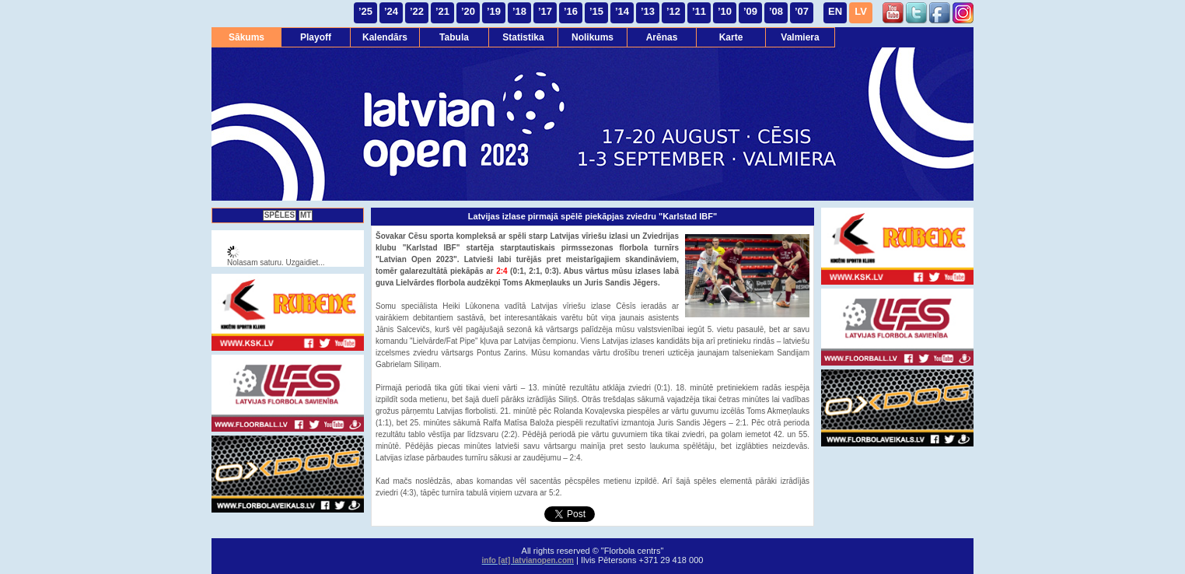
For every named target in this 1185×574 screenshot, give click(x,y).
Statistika (523, 37)
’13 (648, 11)
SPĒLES (279, 215)
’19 (494, 11)
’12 (673, 11)
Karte (731, 37)
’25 (365, 11)
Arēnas (662, 37)
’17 (545, 11)
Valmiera (800, 37)
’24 (391, 11)
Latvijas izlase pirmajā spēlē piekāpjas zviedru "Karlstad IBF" (592, 216)
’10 (725, 11)
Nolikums (592, 37)
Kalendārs (384, 37)
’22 (417, 11)
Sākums (246, 37)
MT (305, 215)
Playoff (315, 37)
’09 (750, 11)
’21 (442, 11)
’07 (802, 11)
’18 (519, 11)
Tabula (454, 37)
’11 (699, 11)
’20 (468, 11)
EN (835, 11)
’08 (776, 11)
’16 (571, 11)
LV (861, 11)
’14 (622, 11)
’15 (596, 11)
